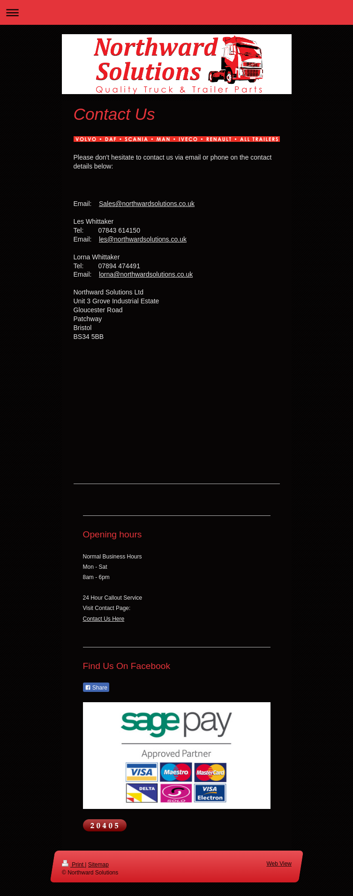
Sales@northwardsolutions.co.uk (147, 203)
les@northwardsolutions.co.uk (143, 239)
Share (96, 687)
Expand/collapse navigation (176, 12)
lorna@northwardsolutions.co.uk (146, 274)
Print (73, 864)
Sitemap (98, 864)
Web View (279, 863)
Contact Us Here (104, 619)
